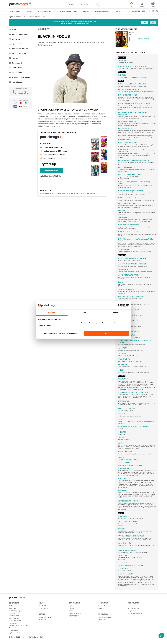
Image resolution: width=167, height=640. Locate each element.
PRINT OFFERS (60, 193)
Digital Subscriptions (15, 17)
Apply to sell (102, 619)
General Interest (102, 11)
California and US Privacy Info (18, 625)
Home (12, 29)
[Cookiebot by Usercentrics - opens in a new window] (119, 305)
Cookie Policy (13, 630)
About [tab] (115, 312)
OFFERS (29, 11)
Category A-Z (15, 63)
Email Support (43, 608)
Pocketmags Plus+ (17, 53)
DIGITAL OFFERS (73, 193)
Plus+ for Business (15, 620)
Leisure (85, 11)
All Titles (11, 606)
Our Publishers (14, 618)
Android (71, 608)
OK (106, 333)
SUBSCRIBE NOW (51, 170)
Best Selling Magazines (16, 611)
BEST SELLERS (14, 11)
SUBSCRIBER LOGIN (47, 193)
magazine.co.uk (133, 611)
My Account (15, 44)
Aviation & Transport (67, 11)
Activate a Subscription (19, 77)
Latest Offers (15, 68)
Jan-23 (31, 17)
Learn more (44, 182)
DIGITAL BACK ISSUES (89, 193)
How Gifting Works (45, 617)
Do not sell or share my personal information (61, 333)
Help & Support (16, 82)
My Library (14, 39)
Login (100, 622)
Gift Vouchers (15, 72)
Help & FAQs (43, 606)
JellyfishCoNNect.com (135, 613)
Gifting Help (42, 619)
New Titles (12, 608)
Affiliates (101, 608)
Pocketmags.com (134, 608)
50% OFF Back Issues (18, 34)
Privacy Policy (13, 623)
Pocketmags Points (75, 613)
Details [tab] (83, 312)
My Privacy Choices (15, 633)
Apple (70, 606)
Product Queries (103, 606)
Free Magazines (14, 613)
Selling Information (104, 617)
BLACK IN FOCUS (40, 17)
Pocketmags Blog (14, 615)
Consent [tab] (51, 312)
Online (71, 611)
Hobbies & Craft (45, 11)
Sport (118, 11)
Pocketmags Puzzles (18, 49)
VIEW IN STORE (143, 39)
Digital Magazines (74, 615)
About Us (131, 606)
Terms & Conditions (15, 628)
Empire (25, 17)
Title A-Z (13, 58)
